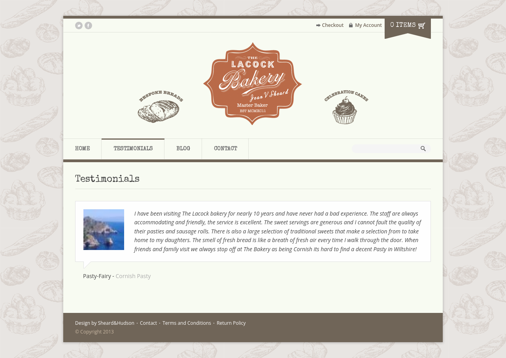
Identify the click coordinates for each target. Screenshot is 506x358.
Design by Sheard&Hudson (104, 323)
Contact (225, 149)
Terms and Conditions (186, 323)
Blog (183, 149)
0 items (403, 26)
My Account (368, 25)
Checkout (333, 25)
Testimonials (133, 149)
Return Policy (231, 323)
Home (82, 149)
